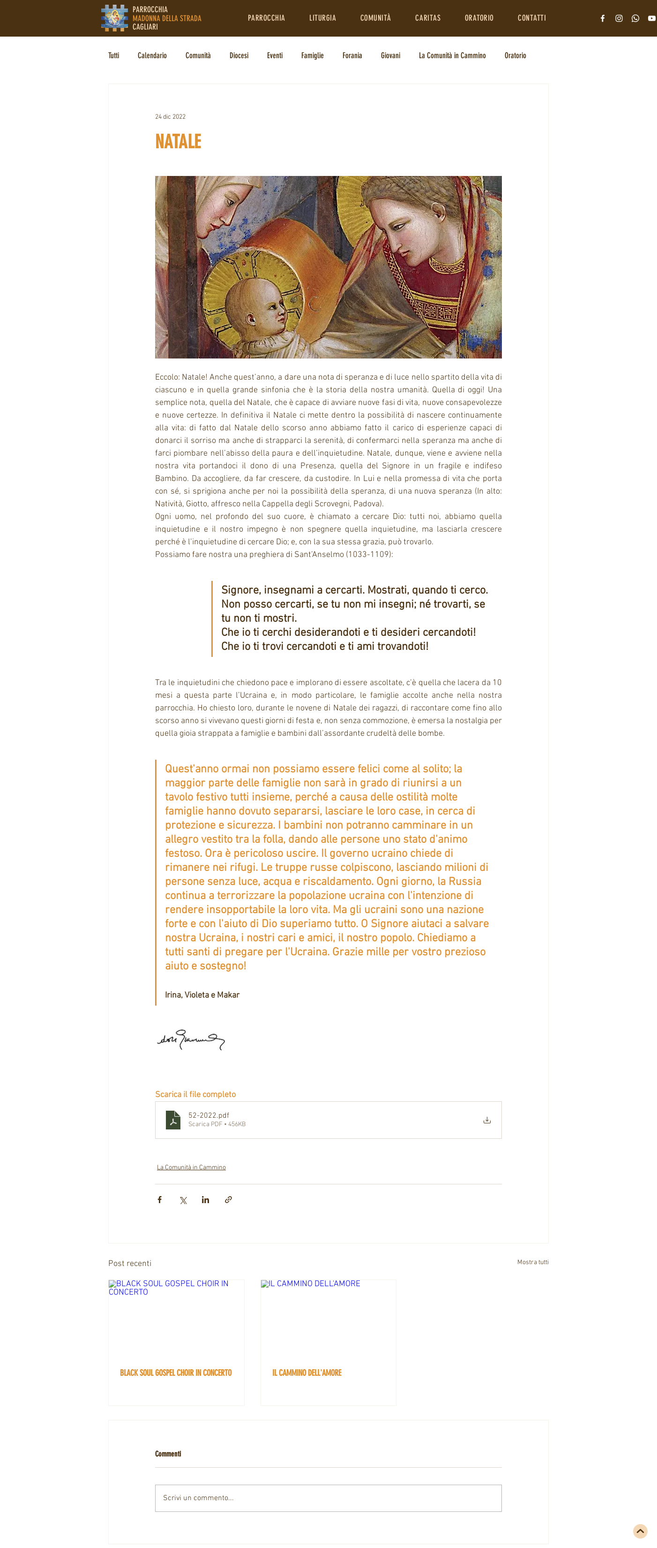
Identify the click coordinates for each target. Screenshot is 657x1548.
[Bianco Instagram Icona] (619, 18)
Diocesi (239, 55)
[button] (267, 18)
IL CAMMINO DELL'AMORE (306, 1373)
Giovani (390, 55)
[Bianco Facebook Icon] (602, 18)
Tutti (113, 55)
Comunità (198, 55)
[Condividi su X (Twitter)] (182, 1199)
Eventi (275, 55)
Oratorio (515, 55)
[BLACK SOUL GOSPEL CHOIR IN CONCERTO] (176, 1318)
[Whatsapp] (635, 18)
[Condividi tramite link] (228, 1199)
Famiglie (312, 55)
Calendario (152, 55)
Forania (352, 55)
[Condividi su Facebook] (159, 1199)
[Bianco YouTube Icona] (652, 18)
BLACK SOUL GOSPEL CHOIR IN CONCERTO (175, 1373)
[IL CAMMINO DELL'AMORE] (328, 1318)
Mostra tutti (533, 1262)
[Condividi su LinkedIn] (205, 1199)
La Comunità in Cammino (452, 55)
